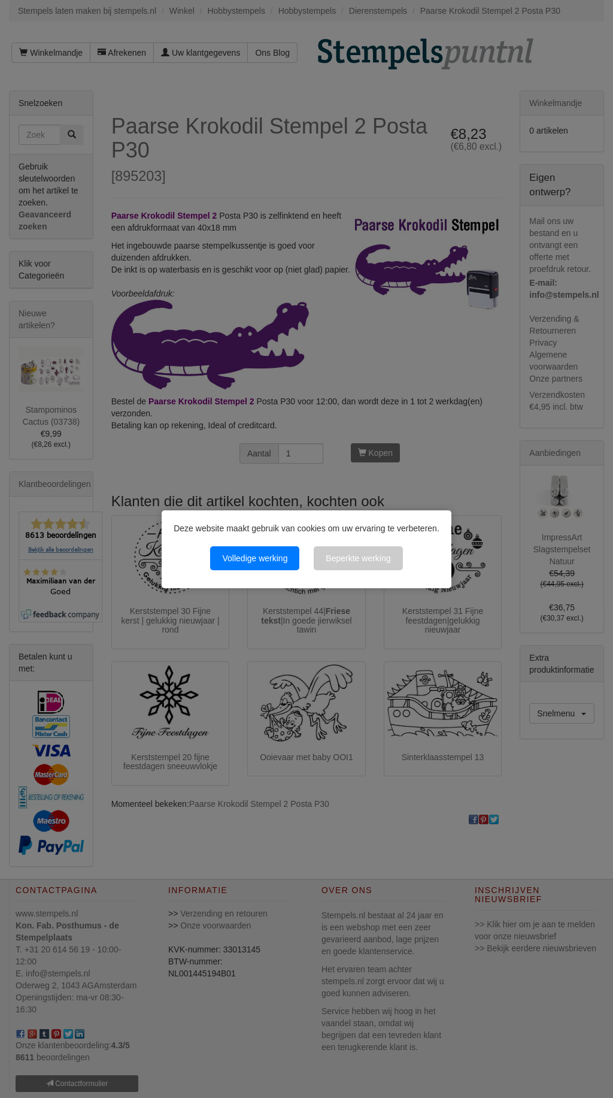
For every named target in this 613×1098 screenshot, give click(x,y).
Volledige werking (254, 558)
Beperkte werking (358, 558)
